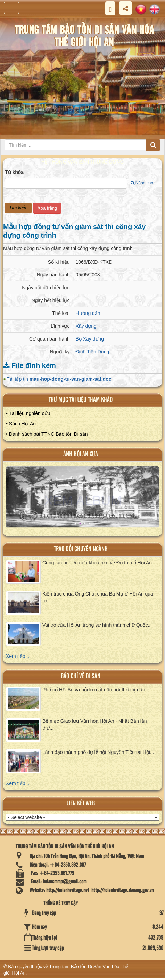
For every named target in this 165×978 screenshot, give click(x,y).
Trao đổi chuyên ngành (81, 549)
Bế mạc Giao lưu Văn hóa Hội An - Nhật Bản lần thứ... (94, 724)
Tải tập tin (59, 379)
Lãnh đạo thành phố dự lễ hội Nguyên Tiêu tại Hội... (98, 752)
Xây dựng (86, 326)
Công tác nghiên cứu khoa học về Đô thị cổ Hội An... (99, 562)
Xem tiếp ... (18, 656)
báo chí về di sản (80, 676)
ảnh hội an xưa (80, 454)
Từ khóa (14, 172)
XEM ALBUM (83, 500)
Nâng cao (142, 182)
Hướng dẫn (88, 313)
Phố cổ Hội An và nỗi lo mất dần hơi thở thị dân (93, 690)
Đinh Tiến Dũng (92, 351)
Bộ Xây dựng (90, 339)
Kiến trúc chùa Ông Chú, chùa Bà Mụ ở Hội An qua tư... (97, 597)
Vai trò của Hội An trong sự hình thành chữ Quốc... (97, 625)
